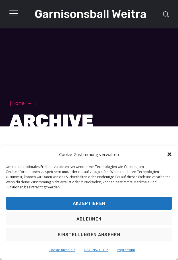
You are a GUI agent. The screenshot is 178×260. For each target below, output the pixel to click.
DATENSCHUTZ (96, 249)
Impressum (126, 249)
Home (19, 103)
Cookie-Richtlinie (62, 249)
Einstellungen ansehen (89, 234)
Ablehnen (89, 219)
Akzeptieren (89, 203)
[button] (169, 154)
